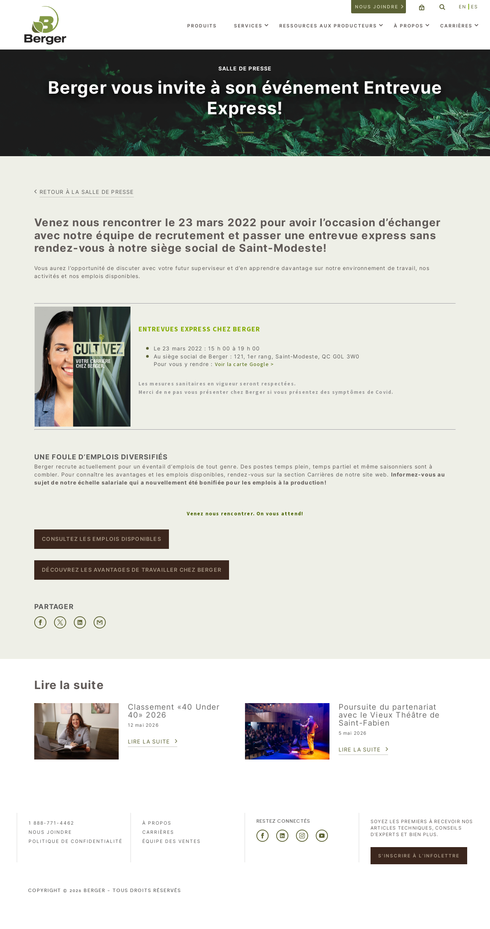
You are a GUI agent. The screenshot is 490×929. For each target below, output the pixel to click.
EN (462, 7)
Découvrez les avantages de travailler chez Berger (131, 569)
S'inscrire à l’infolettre (419, 856)
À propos (408, 26)
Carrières (456, 26)
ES (474, 7)
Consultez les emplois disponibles (101, 539)
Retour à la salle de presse (87, 192)
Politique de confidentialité (76, 841)
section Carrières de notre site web (335, 474)
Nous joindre (376, 7)
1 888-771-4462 (51, 823)
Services (248, 26)
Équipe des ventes (171, 841)
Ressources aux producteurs (328, 26)
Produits (202, 26)
